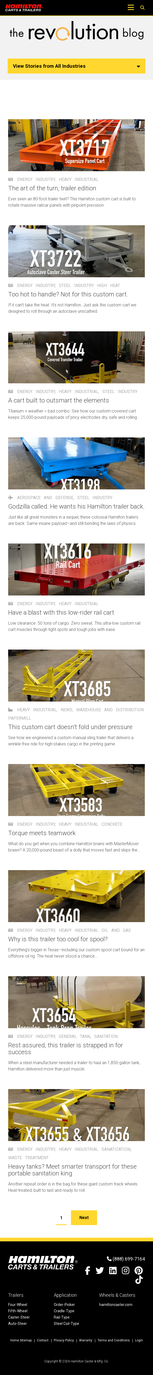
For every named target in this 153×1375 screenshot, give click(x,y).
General (68, 1036)
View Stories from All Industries (76, 66)
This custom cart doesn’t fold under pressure (70, 727)
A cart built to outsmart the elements (58, 400)
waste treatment (28, 1157)
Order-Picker (64, 1305)
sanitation (106, 1036)
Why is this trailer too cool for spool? (58, 939)
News (66, 709)
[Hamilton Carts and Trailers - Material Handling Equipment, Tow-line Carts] (24, 7)
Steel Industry (76, 285)
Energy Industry (36, 179)
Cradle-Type (64, 1311)
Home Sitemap (21, 1340)
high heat (108, 285)
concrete (112, 824)
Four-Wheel (17, 1305)
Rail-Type (62, 1317)
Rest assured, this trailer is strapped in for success (65, 1048)
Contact (43, 1340)
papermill (19, 718)
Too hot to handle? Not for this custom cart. (68, 294)
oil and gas (116, 930)
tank (85, 1036)
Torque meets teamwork (42, 833)
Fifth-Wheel (17, 1311)
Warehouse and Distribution (110, 709)
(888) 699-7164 (126, 1259)
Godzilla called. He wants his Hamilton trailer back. (76, 506)
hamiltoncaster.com (115, 1305)
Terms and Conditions (114, 1340)
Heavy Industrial (78, 179)
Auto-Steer (17, 1323)
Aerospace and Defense (45, 497)
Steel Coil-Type (66, 1323)
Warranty (85, 1340)
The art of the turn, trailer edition (52, 188)
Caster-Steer (19, 1317)
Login (139, 1340)
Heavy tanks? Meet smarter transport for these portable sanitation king (72, 1170)
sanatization (116, 1149)
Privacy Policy (64, 1340)
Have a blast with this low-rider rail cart (61, 612)
